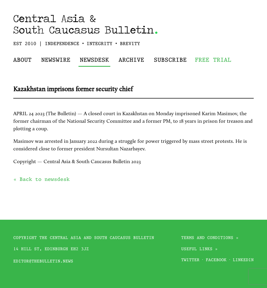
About (22, 60)
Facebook (216, 260)
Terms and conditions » (210, 238)
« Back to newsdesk (41, 179)
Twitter (190, 260)
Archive (131, 60)
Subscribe (170, 60)
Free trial (213, 60)
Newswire (55, 60)
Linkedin (243, 260)
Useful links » (199, 249)
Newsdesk (94, 60)
